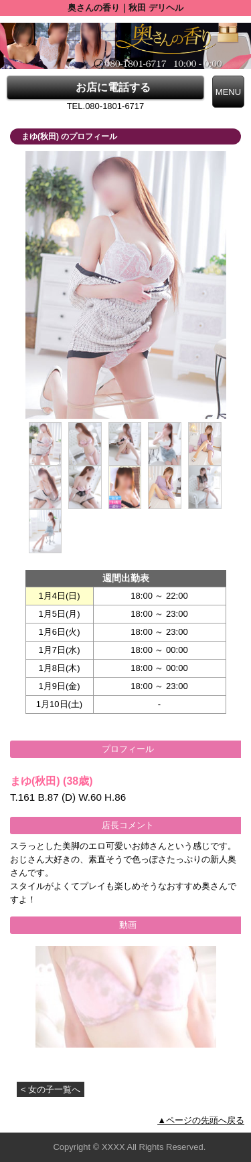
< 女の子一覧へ (50, 1089)
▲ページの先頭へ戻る (200, 1120)
